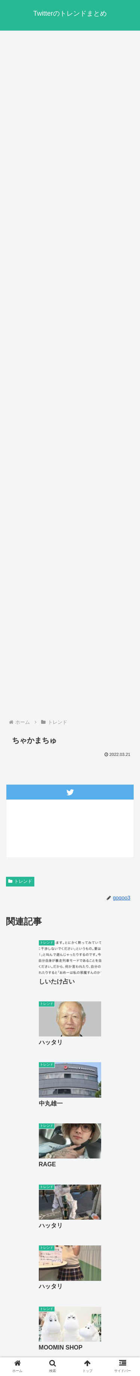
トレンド (20, 881)
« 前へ (43, 1216)
